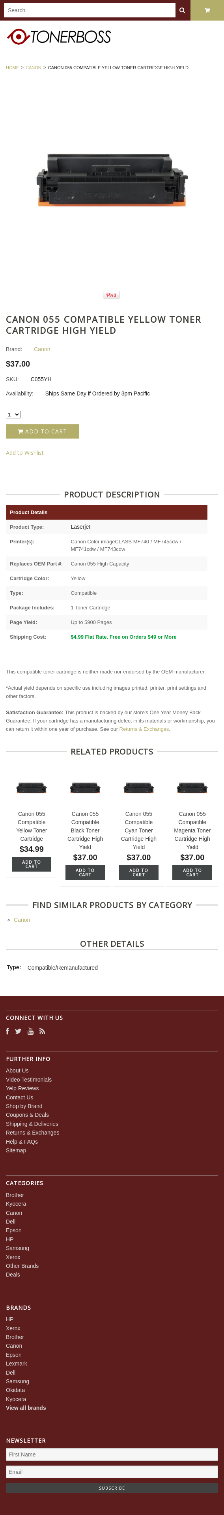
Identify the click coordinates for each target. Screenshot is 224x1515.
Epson (14, 1230)
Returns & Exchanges (144, 729)
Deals (13, 1274)
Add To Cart (31, 864)
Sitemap (16, 1150)
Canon (33, 67)
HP (9, 1239)
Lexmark (16, 1363)
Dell (10, 1221)
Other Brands (22, 1266)
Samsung (17, 1248)
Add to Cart (42, 431)
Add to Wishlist (25, 452)
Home (12, 67)
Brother (15, 1195)
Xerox (13, 1257)
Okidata (15, 1390)
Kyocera (16, 1204)
